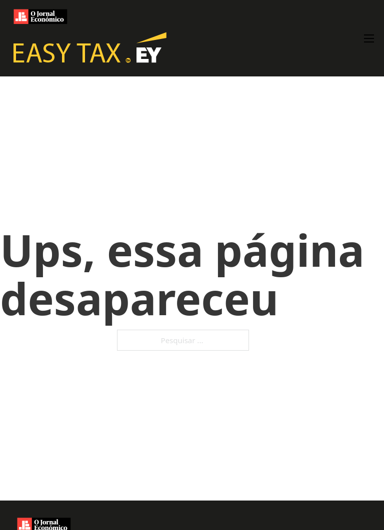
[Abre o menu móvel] (369, 38)
